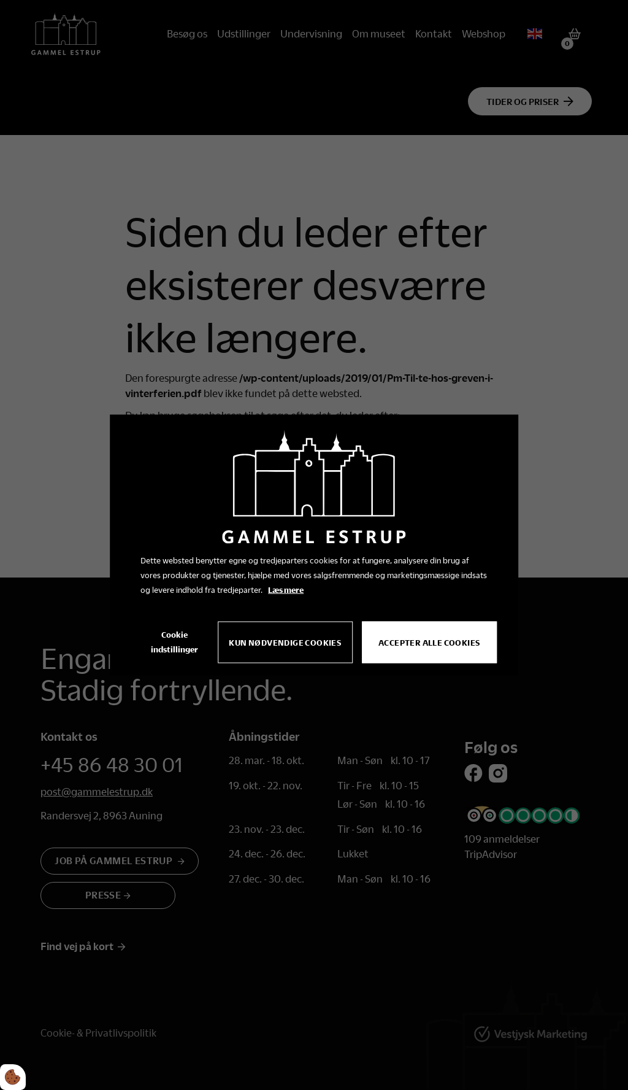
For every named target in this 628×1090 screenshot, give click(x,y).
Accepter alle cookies (429, 642)
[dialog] (314, 545)
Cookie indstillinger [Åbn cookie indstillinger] (174, 642)
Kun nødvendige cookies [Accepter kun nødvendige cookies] (285, 642)
